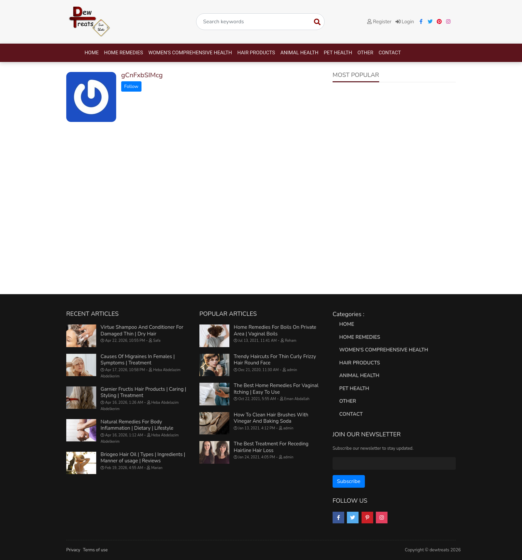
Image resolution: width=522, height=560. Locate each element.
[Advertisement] (394, 139)
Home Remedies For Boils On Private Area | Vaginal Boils (275, 330)
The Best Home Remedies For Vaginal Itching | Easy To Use (276, 388)
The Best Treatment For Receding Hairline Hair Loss (271, 447)
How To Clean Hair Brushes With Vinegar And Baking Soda (271, 418)
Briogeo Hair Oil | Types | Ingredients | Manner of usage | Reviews (143, 457)
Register (379, 21)
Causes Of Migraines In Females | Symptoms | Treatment (138, 359)
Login (404, 21)
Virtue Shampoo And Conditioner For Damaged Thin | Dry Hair (142, 330)
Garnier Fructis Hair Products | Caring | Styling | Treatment (143, 392)
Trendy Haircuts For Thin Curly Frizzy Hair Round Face (275, 359)
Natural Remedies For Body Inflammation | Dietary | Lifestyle (137, 425)
